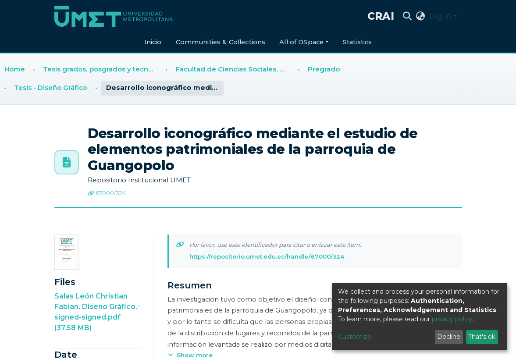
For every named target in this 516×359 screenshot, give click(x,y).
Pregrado (324, 69)
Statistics (357, 42)
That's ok (481, 337)
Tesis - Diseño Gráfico (50, 87)
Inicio (153, 42)
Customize (354, 337)
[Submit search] (407, 16)
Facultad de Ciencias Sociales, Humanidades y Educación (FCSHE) (234, 69)
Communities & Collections (221, 42)
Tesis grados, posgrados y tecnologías (102, 69)
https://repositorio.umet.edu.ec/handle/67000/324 (266, 256)
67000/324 (107, 193)
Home (14, 69)
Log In (440, 16)
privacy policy (452, 319)
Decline (448, 337)
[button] (420, 16)
